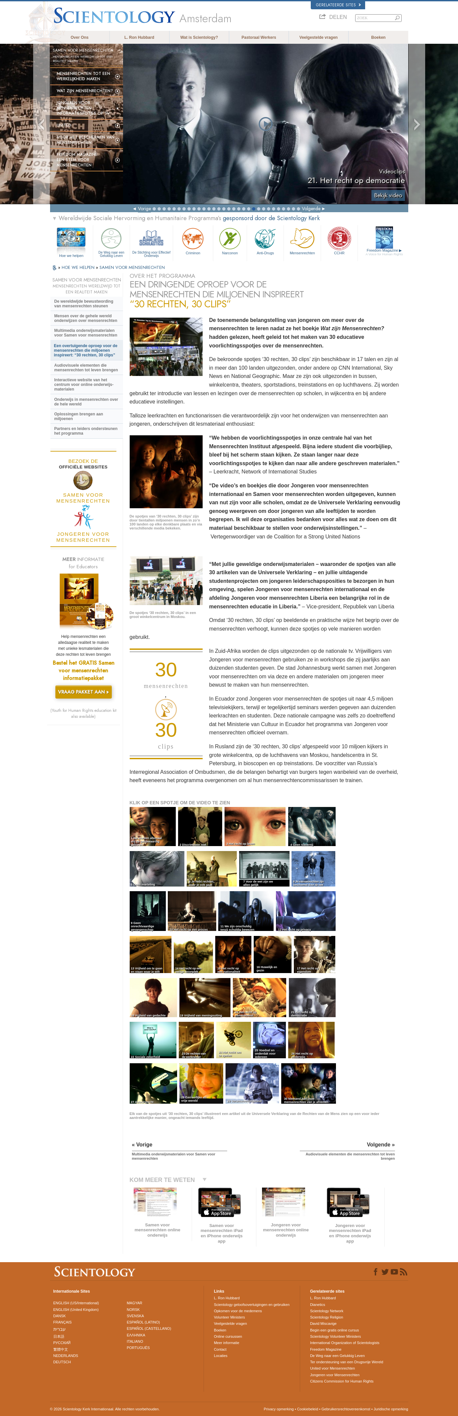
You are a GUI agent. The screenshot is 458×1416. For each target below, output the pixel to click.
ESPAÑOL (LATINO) (143, 1322)
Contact (220, 1349)
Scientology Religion (326, 1317)
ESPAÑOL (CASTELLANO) (149, 1328)
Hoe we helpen (71, 256)
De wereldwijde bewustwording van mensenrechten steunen (83, 303)
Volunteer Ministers (229, 1317)
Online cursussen (228, 1336)
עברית (59, 1329)
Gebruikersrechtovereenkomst (345, 1409)
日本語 (58, 1336)
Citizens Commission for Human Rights (341, 1381)
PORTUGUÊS (138, 1348)
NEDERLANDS (65, 1356)
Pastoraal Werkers (258, 37)
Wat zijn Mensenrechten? (85, 91)
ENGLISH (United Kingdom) (76, 1310)
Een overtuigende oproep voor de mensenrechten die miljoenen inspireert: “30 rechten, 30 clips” (85, 350)
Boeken (378, 37)
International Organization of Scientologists (344, 1343)
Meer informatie (226, 1343)
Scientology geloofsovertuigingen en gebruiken (252, 1305)
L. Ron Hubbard (139, 37)
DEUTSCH (62, 1362)
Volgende (311, 208)
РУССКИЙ (62, 1343)
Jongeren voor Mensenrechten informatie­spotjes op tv (83, 108)
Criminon (193, 240)
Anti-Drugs (265, 240)
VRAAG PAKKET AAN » (83, 692)
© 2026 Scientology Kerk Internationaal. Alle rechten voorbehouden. (105, 1409)
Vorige (144, 208)
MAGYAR (134, 1303)
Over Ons (80, 37)
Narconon (230, 240)
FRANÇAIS (62, 1322)
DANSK (59, 1316)
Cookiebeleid (307, 1409)
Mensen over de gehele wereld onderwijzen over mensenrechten (85, 318)
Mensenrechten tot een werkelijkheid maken (83, 76)
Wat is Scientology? (199, 37)
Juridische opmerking (391, 1409)
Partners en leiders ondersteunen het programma (86, 431)
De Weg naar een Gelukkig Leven (111, 242)
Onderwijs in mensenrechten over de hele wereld (86, 401)
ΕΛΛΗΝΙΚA (136, 1335)
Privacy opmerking (279, 1409)
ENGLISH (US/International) (76, 1303)
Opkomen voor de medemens (238, 1311)
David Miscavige (323, 1323)
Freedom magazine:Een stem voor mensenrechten (77, 160)
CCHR (339, 240)
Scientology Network (326, 1311)
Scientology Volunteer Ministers (335, 1336)
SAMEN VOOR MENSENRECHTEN (132, 267)
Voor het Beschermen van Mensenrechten (85, 140)
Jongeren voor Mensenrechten (335, 1375)
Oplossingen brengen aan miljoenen (78, 416)
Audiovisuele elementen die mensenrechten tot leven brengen (86, 367)
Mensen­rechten (302, 240)
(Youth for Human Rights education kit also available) (83, 713)
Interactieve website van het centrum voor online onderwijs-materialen (84, 385)
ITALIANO (135, 1341)
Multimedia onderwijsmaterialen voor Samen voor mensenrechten (85, 333)
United (64, 125)
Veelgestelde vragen (318, 37)
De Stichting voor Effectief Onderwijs (151, 242)
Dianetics (317, 1305)
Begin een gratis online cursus (334, 1330)
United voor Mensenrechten (332, 1368)
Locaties (221, 1356)
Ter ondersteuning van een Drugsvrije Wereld (346, 1362)
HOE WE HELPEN (79, 267)
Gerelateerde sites (338, 5)
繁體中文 (60, 1349)
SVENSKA (135, 1316)
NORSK (133, 1310)
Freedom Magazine (384, 252)
